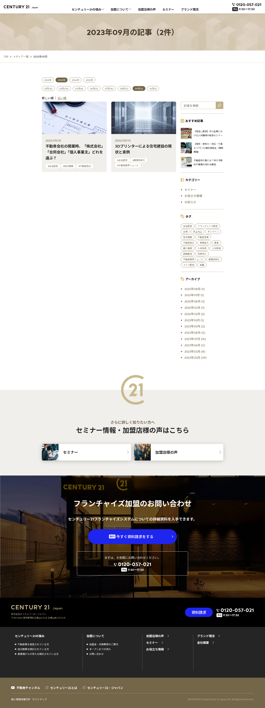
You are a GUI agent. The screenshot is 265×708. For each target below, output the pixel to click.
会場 (185, 231)
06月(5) (94, 88)
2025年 (89, 79)
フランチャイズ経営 (208, 226)
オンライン (213, 231)
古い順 (62, 98)
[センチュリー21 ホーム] (23, 7)
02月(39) (64, 88)
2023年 (61, 79)
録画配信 (187, 253)
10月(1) (153, 88)
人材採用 (202, 248)
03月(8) (79, 88)
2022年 (47, 79)
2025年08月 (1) (194, 289)
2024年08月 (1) (194, 301)
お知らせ (190, 202)
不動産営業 (203, 237)
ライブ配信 (188, 264)
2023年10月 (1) (194, 320)
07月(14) (109, 88)
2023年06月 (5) (194, 345)
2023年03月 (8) (194, 351)
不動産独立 (188, 242)
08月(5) (124, 88)
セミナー (190, 190)
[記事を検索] (219, 105)
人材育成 (216, 248)
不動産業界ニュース (193, 259)
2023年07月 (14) (195, 339)
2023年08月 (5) (194, 332)
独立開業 (187, 237)
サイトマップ (39, 699)
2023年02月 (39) (195, 357)
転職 (202, 264)
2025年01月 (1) (194, 295)
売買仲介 (202, 253)
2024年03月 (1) (194, 307)
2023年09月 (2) (194, 326)
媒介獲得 (187, 248)
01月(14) (48, 88)
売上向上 (197, 231)
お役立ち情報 (193, 196)
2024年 (75, 79)
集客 (216, 242)
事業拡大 (204, 242)
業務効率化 (214, 259)
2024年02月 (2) (194, 314)
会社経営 (187, 226)
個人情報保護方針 (20, 699)
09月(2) (139, 88)
